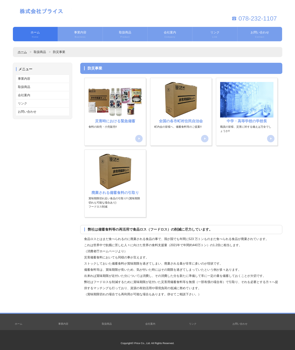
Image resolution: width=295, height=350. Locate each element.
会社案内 (170, 35)
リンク (214, 35)
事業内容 (80, 35)
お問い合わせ (259, 35)
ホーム (35, 35)
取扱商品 (125, 35)
